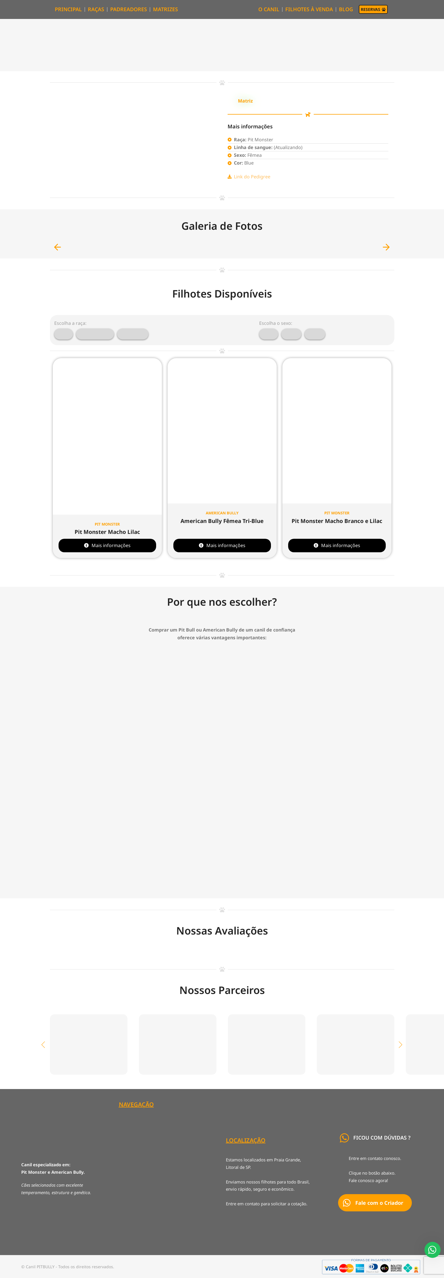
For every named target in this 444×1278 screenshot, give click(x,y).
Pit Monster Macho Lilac (107, 532)
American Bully (222, 513)
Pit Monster (107, 524)
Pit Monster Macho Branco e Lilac (337, 521)
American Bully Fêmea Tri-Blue (222, 521)
